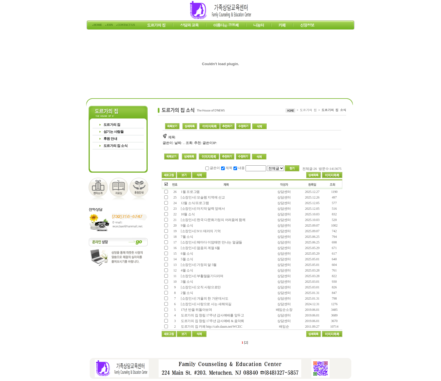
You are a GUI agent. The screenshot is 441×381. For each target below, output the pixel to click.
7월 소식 (186, 237)
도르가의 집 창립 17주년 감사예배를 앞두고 (212, 315)
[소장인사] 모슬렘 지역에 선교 (202, 197)
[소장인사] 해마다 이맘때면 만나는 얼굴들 (211, 242)
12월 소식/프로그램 (194, 203)
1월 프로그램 (190, 192)
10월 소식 (187, 214)
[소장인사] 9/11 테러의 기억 (200, 231)
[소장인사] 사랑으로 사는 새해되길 (205, 304)
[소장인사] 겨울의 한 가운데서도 (204, 298)
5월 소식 (186, 259)
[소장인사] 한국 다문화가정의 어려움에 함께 (213, 220)
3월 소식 (186, 282)
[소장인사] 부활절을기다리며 (202, 276)
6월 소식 (186, 253)
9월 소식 (186, 225)
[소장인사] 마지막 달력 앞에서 (203, 209)
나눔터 (258, 25)
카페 (281, 25)
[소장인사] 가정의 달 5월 (198, 265)
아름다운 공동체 (226, 25)
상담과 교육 (189, 25)
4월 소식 (186, 270)
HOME (98, 24)
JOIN (110, 24)
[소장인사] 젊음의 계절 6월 (200, 248)
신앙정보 (307, 25)
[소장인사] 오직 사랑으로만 (200, 287)
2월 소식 (186, 293)
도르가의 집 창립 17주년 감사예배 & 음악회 (212, 321)
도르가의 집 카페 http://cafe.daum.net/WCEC (211, 326)
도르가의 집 (156, 25)
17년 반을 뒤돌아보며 (196, 310)
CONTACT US (126, 24)
